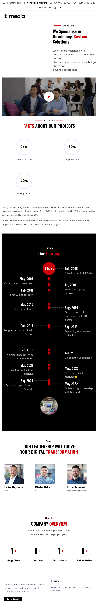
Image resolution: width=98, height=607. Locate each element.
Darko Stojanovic (14, 487)
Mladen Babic (43, 487)
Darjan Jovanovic (76, 487)
